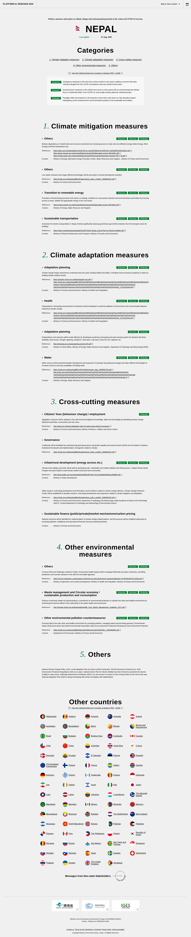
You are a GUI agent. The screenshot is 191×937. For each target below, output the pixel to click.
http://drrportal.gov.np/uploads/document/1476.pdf (73, 344)
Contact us (70, 929)
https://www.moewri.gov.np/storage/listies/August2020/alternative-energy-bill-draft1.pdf (87, 153)
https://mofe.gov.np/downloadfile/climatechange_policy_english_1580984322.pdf (84, 179)
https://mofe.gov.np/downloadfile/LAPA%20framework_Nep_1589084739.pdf (83, 370)
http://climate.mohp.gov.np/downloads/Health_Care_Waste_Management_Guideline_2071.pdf (90, 607)
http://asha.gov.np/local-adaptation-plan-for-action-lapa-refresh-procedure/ (82, 426)
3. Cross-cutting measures (129, 59)
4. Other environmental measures (89, 65)
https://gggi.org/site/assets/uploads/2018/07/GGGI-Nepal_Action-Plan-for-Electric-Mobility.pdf (89, 231)
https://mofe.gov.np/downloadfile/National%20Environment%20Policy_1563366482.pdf (87, 630)
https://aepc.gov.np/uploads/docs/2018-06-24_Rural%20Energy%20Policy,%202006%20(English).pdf (92, 151)
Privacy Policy (107, 929)
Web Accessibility (118, 929)
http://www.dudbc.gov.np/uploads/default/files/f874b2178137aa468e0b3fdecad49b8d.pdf (87, 475)
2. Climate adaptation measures (97, 59)
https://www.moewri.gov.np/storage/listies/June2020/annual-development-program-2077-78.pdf (90, 156)
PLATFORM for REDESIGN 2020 (18, 4)
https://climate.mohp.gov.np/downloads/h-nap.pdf (73, 279)
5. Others (113, 65)
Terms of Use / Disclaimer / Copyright (88, 929)
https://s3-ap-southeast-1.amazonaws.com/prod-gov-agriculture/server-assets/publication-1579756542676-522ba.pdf (98, 579)
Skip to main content (170, 4)
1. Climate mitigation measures (64, 59)
